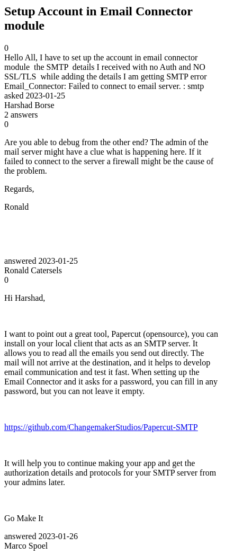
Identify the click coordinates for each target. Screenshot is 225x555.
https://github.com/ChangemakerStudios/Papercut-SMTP (101, 427)
